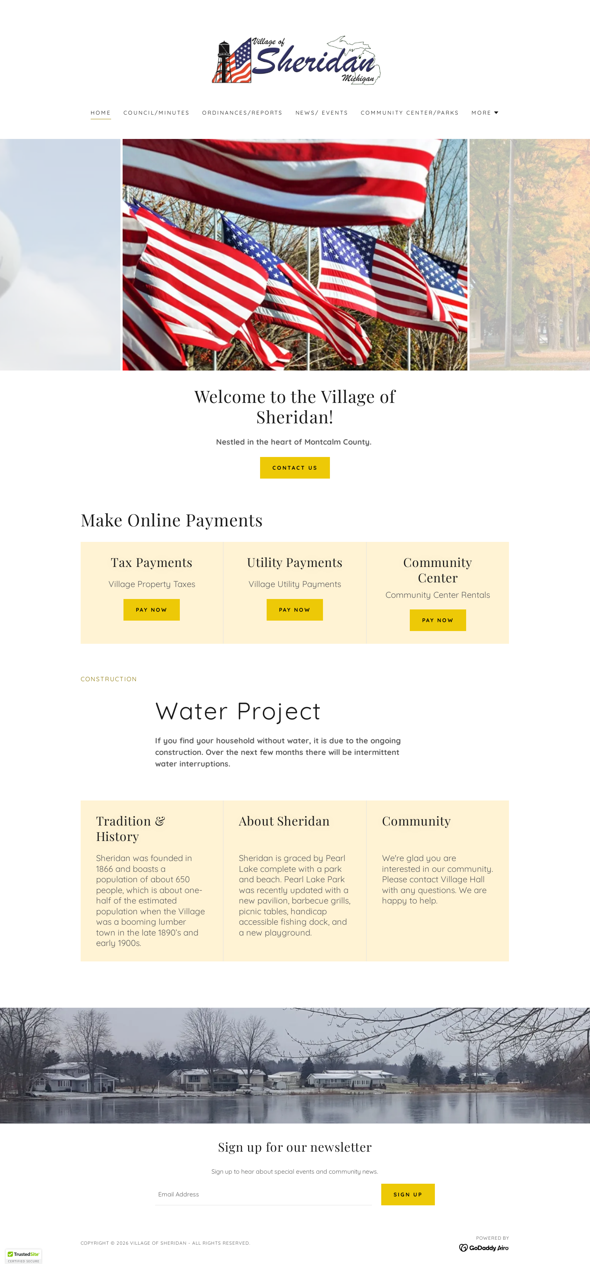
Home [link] (101, 112)
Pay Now (151, 609)
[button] (485, 112)
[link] (295, 59)
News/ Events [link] (322, 112)
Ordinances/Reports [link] (242, 112)
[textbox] (263, 1194)
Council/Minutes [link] (156, 112)
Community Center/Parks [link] (410, 112)
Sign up (408, 1194)
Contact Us (295, 467)
